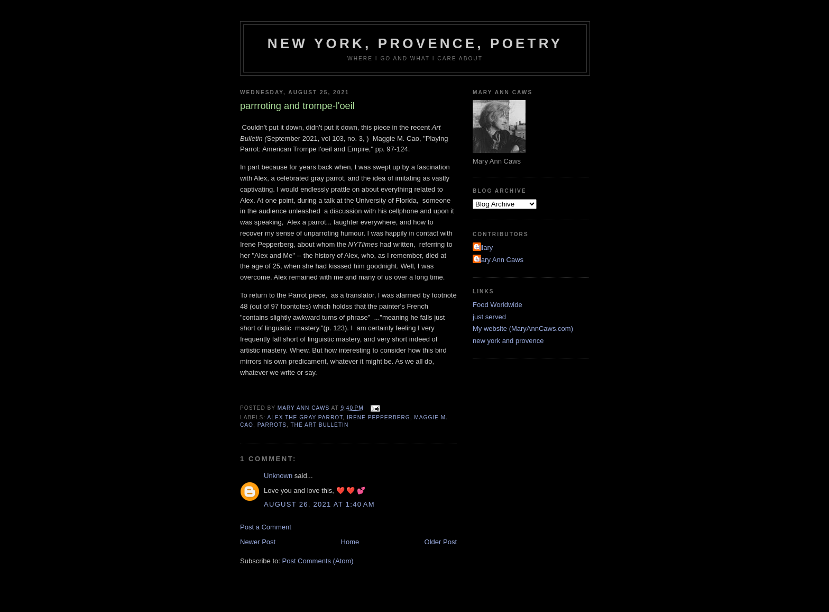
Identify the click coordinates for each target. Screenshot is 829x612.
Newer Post (257, 542)
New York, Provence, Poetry (415, 43)
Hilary (484, 247)
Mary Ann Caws (499, 260)
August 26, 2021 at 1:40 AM (319, 504)
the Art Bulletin (319, 425)
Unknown (278, 476)
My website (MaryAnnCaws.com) (523, 328)
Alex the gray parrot (305, 417)
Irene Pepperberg (378, 417)
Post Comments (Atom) (318, 561)
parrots (272, 425)
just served (489, 317)
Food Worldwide (497, 305)
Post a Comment (265, 527)
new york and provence (508, 341)
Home (350, 542)
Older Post (441, 542)
